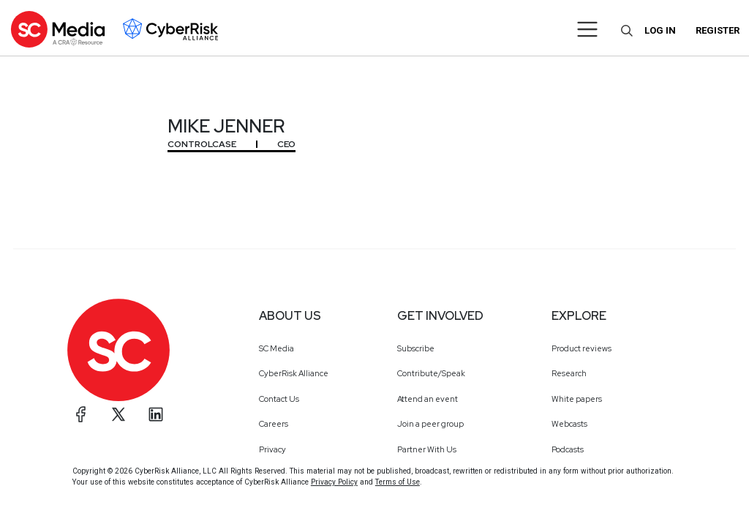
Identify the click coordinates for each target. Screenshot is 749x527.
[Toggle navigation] (587, 29)
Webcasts (569, 424)
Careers (273, 424)
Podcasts (568, 449)
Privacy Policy (334, 482)
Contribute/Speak (431, 373)
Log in (660, 30)
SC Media (276, 348)
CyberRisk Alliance (293, 373)
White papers (577, 399)
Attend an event (427, 399)
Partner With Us (426, 449)
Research (569, 373)
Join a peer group (430, 424)
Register (717, 30)
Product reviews (581, 348)
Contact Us (279, 399)
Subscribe (415, 348)
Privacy (272, 449)
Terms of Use (397, 482)
